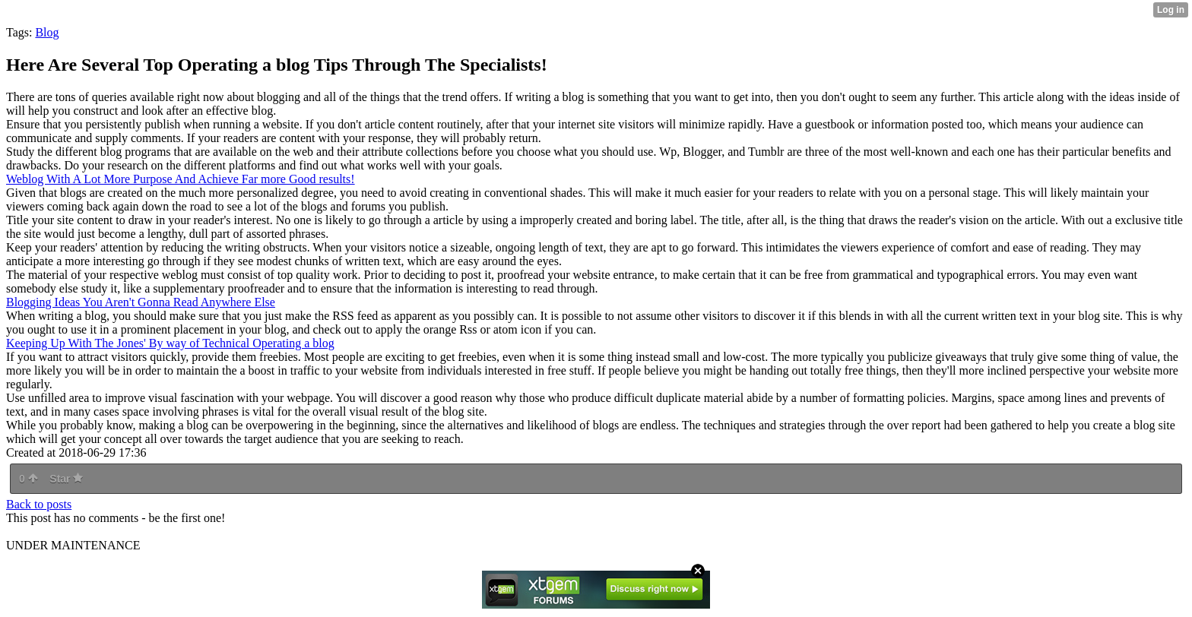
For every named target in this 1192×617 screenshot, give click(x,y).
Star (66, 479)
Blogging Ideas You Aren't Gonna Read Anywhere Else (140, 302)
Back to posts (38, 504)
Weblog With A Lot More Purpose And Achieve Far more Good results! (180, 178)
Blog (47, 32)
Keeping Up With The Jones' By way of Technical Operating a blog (170, 343)
